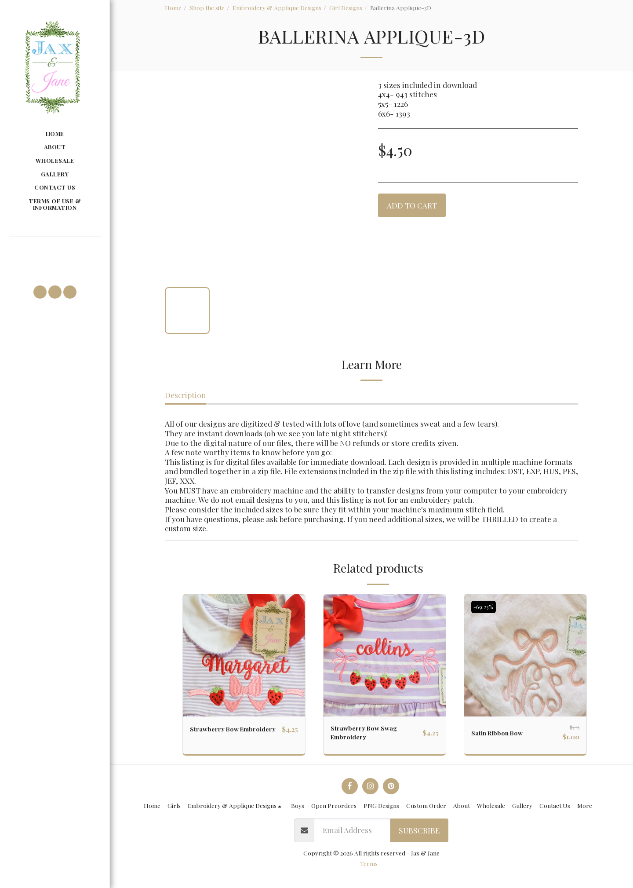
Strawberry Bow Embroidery (219, 734)
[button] (54, 250)
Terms (369, 868)
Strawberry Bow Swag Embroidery (371, 734)
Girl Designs (345, 7)
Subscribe (419, 835)
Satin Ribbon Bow (502, 732)
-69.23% (485, 607)
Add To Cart (412, 205)
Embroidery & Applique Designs (277, 7)
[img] (244, 655)
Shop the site (207, 7)
